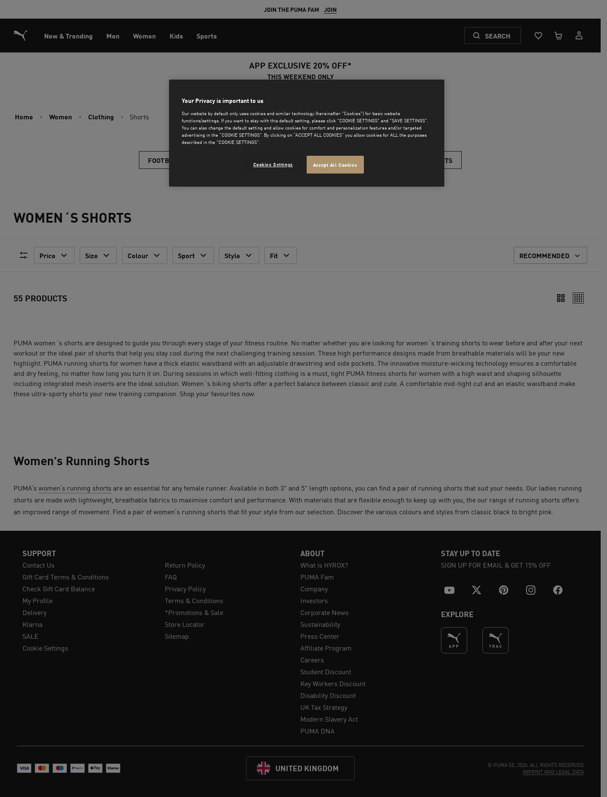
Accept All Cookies (335, 164)
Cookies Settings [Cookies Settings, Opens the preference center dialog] (273, 164)
